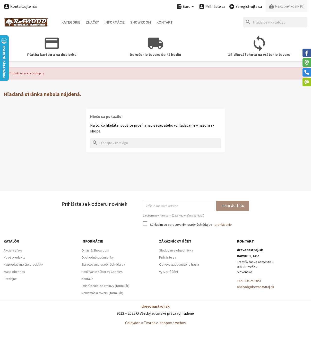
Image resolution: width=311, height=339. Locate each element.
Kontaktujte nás (20, 6)
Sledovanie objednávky (176, 250)
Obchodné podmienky (97, 257)
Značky (92, 22)
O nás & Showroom (95, 250)
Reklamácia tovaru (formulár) (102, 293)
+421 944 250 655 (249, 280)
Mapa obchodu (14, 271)
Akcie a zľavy (13, 250)
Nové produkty (14, 257)
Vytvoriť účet (168, 271)
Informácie (114, 22)
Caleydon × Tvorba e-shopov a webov (155, 322)
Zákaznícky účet (175, 241)
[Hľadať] (275, 22)
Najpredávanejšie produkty (23, 264)
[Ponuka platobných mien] (186, 7)
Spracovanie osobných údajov (103, 264)
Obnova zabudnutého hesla (179, 264)
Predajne (10, 279)
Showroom (140, 22)
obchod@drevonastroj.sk (255, 287)
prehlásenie (223, 224)
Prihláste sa (167, 257)
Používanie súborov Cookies (102, 271)
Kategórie (70, 22)
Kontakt (164, 22)
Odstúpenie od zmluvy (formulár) (105, 286)
